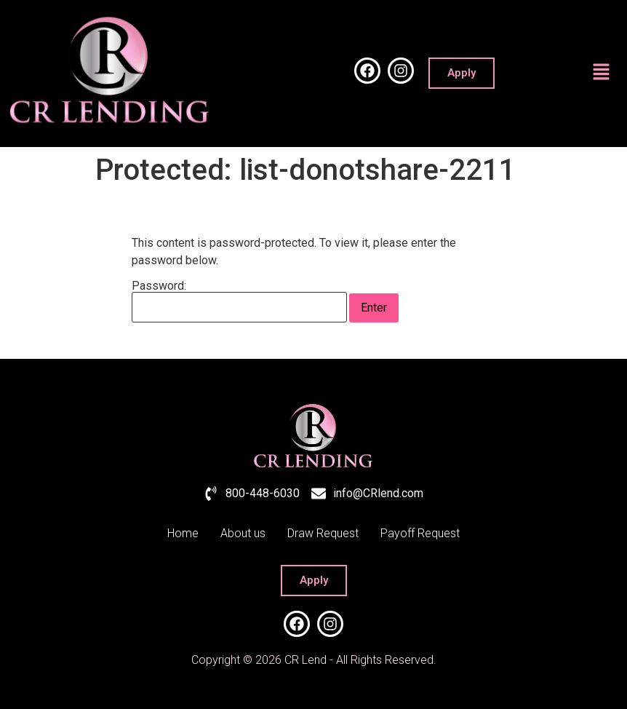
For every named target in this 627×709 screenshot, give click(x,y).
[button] (601, 74)
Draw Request (323, 533)
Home (183, 533)
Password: (239, 301)
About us (242, 533)
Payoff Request (420, 533)
